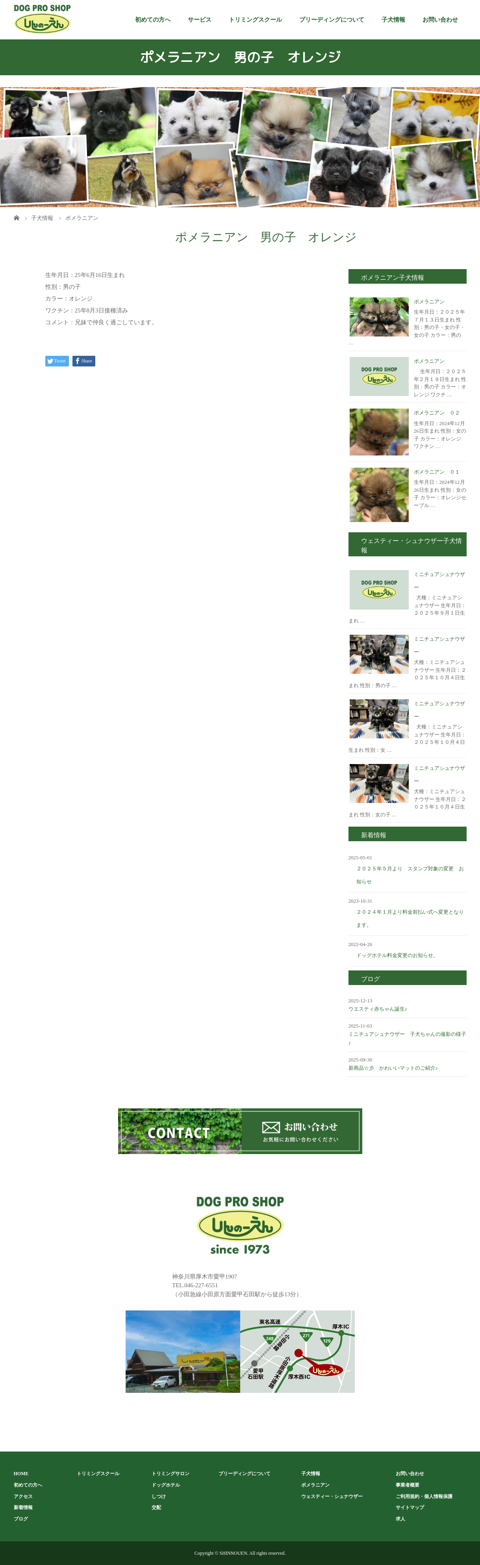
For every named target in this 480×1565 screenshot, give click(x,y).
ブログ (21, 1519)
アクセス (23, 1496)
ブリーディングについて (331, 20)
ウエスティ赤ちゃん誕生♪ (378, 1009)
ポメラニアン (429, 302)
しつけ (159, 1496)
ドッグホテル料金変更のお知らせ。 (397, 955)
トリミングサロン (170, 1473)
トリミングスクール (255, 20)
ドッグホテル (166, 1485)
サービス (199, 20)
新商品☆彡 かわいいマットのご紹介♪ (393, 1068)
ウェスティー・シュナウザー (332, 1496)
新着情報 (23, 1507)
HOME (21, 1473)
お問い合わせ (440, 20)
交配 (156, 1507)
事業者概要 (407, 1485)
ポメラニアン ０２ (437, 413)
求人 (400, 1519)
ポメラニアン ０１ (437, 472)
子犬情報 (393, 20)
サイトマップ (410, 1507)
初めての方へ (153, 20)
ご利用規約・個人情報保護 (424, 1496)
